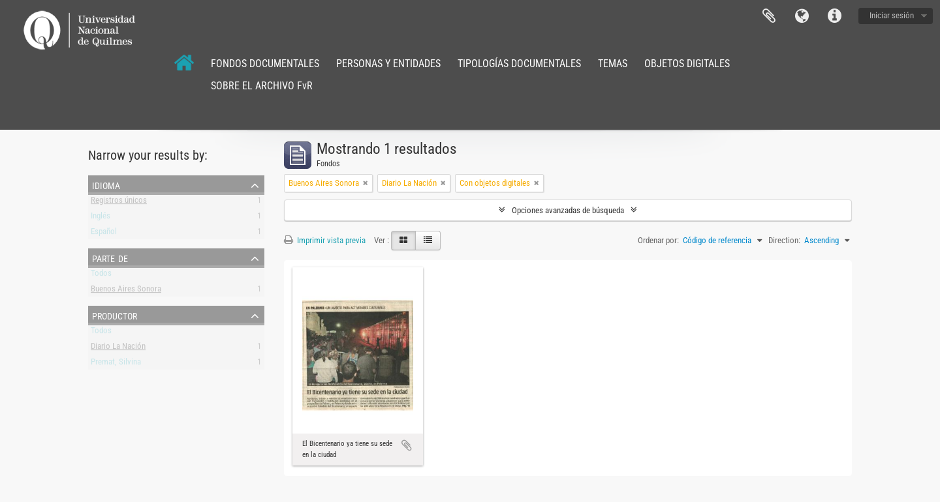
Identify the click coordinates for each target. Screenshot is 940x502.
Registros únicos (119, 202)
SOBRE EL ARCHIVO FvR (262, 86)
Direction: (784, 240)
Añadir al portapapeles (406, 445)
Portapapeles (769, 16)
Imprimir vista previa (325, 240)
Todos (101, 275)
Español (104, 234)
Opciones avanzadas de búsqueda (568, 210)
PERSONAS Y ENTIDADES (388, 63)
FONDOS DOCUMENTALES (265, 63)
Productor (114, 315)
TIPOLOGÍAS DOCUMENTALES (519, 63)
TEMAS (612, 63)
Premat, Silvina (116, 364)
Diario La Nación (118, 348)
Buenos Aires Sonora (126, 291)
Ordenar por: (658, 240)
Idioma (801, 16)
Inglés (100, 218)
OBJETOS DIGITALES (687, 63)
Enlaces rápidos (834, 16)
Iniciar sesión (892, 15)
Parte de (110, 257)
